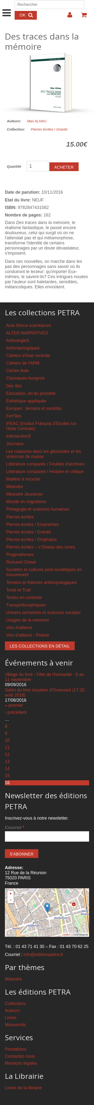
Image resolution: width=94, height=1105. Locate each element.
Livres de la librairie (23, 1087)
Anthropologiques (23, 348)
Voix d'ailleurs (19, 627)
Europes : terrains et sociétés (34, 408)
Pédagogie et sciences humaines (37, 509)
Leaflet (66, 934)
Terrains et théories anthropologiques (41, 582)
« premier (14, 705)
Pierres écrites (19, 517)
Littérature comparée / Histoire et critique (45, 471)
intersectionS (18, 436)
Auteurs (12, 1010)
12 (7, 754)
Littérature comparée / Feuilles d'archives (45, 464)
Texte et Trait (18, 590)
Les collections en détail (40, 646)
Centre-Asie (17, 370)
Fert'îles (13, 416)
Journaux (15, 443)
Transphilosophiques (26, 605)
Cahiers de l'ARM (22, 363)
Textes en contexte (24, 597)
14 (7, 768)
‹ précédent (16, 712)
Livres (10, 1017)
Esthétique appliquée (26, 401)
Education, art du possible (30, 393)
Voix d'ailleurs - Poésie (27, 635)
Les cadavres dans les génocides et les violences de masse (43, 454)
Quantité (14, 166)
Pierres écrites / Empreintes (32, 524)
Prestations (15, 1049)
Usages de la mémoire (27, 620)
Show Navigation (6, 8)
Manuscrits (15, 1024)
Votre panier (82, 17)
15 (7, 775)
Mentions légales (21, 1063)
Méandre (14, 486)
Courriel (14, 827)
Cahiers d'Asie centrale (28, 355)
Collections (15, 1003)
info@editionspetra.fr (43, 954)
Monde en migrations (26, 501)
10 (7, 740)
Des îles (14, 385)
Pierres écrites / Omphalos (31, 539)
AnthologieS (17, 340)
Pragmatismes (19, 554)
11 (7, 747)
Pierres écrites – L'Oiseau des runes (40, 547)
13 (7, 761)
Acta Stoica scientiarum (28, 325)
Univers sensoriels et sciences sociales (43, 612)
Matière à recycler (23, 479)
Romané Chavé (21, 562)
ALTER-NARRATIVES (27, 333)
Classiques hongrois (25, 378)
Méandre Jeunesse (24, 494)
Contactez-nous (20, 1056)
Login (67, 17)
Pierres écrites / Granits (49, 129)
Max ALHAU (36, 121)
